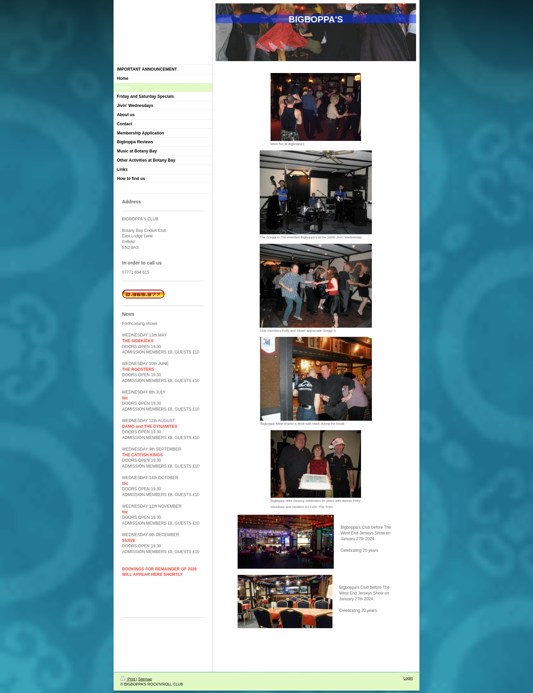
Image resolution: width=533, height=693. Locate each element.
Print (128, 679)
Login (408, 678)
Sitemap (145, 679)
